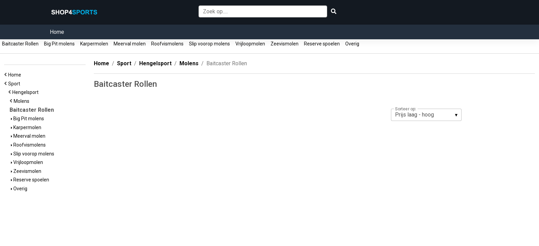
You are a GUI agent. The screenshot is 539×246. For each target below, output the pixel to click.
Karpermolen (94, 43)
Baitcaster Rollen (20, 43)
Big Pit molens (59, 43)
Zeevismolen (284, 43)
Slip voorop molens (209, 43)
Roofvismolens (167, 43)
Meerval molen (130, 43)
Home (57, 32)
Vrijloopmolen (250, 43)
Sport (15, 83)
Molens (22, 101)
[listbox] (426, 115)
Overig (352, 43)
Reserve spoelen (322, 43)
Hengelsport (26, 92)
